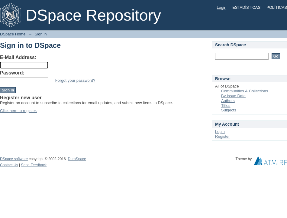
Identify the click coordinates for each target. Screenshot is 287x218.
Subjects (228, 110)
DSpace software (14, 159)
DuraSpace (77, 159)
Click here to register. (18, 110)
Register (222, 136)
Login (221, 7)
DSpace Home (13, 34)
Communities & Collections (244, 91)
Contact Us (9, 165)
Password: (12, 72)
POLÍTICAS (276, 7)
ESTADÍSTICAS (246, 7)
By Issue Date (233, 96)
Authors (228, 100)
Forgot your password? (75, 80)
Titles (226, 105)
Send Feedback (34, 165)
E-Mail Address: (18, 57)
